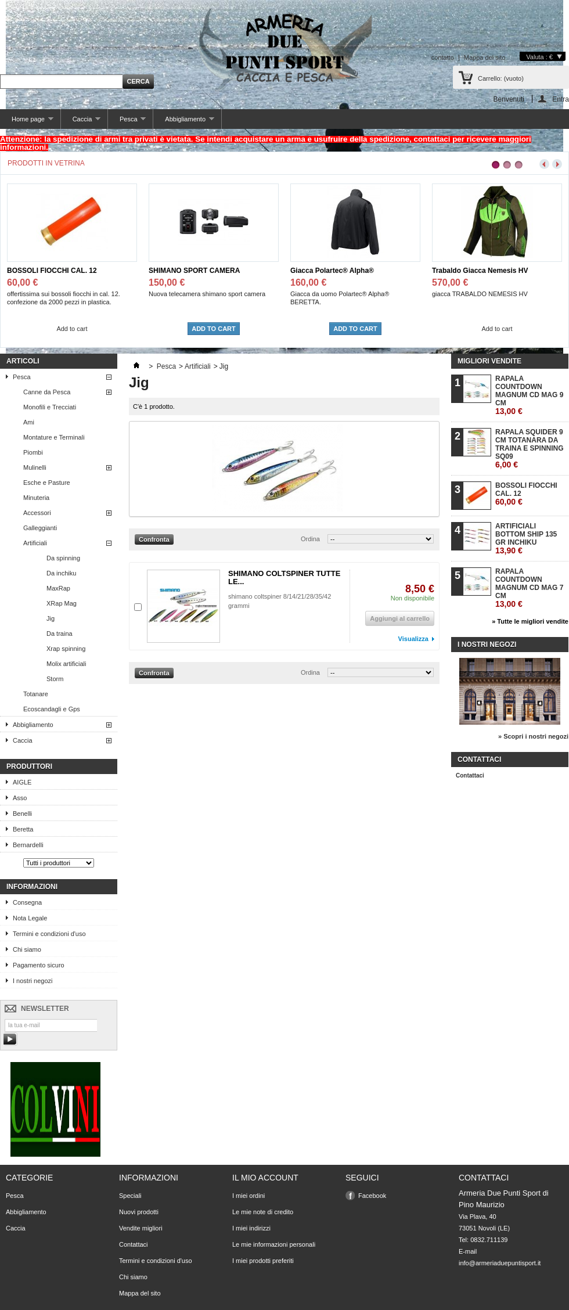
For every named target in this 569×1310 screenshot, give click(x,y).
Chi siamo (27, 949)
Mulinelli (34, 467)
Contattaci (470, 775)
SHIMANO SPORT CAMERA (194, 271)
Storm (54, 678)
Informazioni (31, 887)
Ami (28, 422)
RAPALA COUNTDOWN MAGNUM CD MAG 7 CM (529, 588)
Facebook (372, 1195)
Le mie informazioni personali (273, 1244)
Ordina (310, 538)
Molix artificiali (66, 663)
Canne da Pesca (46, 391)
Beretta (23, 829)
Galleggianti (40, 527)
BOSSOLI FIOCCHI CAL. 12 (52, 271)
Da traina (59, 633)
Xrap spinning (65, 648)
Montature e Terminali (54, 437)
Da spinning (63, 558)
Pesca (127, 122)
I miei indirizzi (251, 1228)
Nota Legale (30, 918)
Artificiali (35, 542)
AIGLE (22, 782)
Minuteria (36, 497)
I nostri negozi (32, 980)
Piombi (33, 452)
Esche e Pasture (46, 482)
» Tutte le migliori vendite (530, 621)
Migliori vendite (489, 361)
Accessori (37, 512)
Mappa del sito (485, 57)
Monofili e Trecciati (49, 407)
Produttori (29, 766)
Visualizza (413, 638)
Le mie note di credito (262, 1211)
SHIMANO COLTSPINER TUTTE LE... (284, 577)
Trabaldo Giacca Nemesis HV (480, 271)
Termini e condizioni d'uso (49, 933)
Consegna (27, 902)
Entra (560, 99)
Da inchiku (61, 573)
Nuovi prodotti (139, 1211)
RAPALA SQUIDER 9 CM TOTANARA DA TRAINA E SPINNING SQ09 (529, 448)
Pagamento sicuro (38, 965)
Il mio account (265, 1177)
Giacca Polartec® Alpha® (332, 271)
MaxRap (58, 588)
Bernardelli (28, 844)
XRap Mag (61, 603)
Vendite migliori (141, 1228)
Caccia (80, 122)
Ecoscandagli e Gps (51, 709)
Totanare (35, 693)
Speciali (130, 1195)
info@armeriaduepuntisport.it (500, 1262)
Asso (20, 797)
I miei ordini (248, 1195)
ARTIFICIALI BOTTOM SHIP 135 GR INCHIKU (526, 538)
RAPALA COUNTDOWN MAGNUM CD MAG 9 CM (529, 395)
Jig (50, 618)
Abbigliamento (183, 122)
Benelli (22, 813)
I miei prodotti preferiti (263, 1260)
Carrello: (501, 78)
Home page (26, 122)
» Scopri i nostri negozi (533, 736)
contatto (442, 57)
